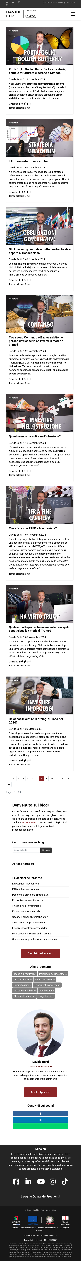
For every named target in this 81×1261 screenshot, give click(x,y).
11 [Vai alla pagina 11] (57, 778)
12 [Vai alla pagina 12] (63, 778)
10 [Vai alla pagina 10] (51, 778)
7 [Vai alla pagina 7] (37, 778)
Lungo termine (45, 996)
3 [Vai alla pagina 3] (18, 778)
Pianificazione (46, 990)
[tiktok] (64, 1180)
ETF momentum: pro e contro (28, 161)
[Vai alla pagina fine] (9, 784)
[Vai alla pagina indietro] (14, 778)
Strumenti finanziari (24, 996)
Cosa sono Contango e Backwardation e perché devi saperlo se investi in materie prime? (36, 341)
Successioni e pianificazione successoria (34, 939)
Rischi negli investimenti (47, 985)
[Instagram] (7, 5)
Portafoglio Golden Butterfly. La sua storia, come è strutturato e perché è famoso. (37, 71)
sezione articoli (30, 822)
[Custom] (12, 5)
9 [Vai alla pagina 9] (46, 778)
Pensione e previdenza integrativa (30, 894)
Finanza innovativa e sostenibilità (29, 928)
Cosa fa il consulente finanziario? (30, 916)
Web (54, 1210)
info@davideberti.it (67, 2)
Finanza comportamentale (26, 911)
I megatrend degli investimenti (28, 922)
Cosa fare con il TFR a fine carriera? (33, 528)
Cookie (36, 1210)
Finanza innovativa (45, 979)
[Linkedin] (19, 2)
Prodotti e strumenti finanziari (28, 900)
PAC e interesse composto (26, 889)
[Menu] (73, 14)
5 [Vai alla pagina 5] (27, 778)
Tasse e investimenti (25, 973)
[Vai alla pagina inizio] (9, 778)
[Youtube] (13, 2)
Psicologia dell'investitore (53, 973)
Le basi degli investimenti (25, 883)
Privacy (28, 1210)
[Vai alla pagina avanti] (68, 778)
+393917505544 (51, 2)
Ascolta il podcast (40, 1092)
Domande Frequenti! (46, 1196)
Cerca (46, 850)
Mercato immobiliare (25, 990)
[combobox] (26, 850)
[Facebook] (7, 2)
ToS (42, 1210)
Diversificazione (22, 985)
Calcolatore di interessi (40, 953)
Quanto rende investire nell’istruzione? (35, 436)
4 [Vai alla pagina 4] (23, 778)
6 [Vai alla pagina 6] (32, 778)
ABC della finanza (23, 979)
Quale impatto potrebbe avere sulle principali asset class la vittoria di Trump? (39, 628)
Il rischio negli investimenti (26, 905)
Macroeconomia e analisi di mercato (31, 933)
